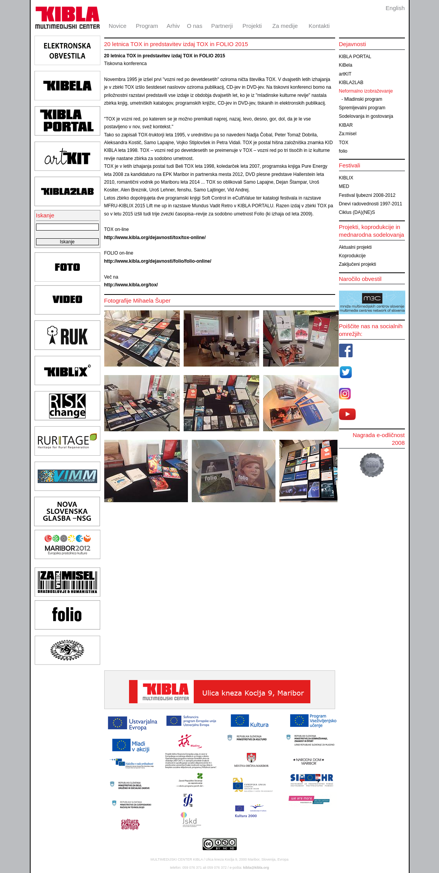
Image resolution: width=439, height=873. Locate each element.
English (395, 8)
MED (344, 186)
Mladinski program (363, 99)
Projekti (252, 25)
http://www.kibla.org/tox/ (131, 285)
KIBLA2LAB (351, 82)
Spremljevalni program (362, 107)
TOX (343, 142)
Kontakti (319, 25)
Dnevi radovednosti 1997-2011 (370, 204)
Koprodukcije (352, 255)
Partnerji (222, 25)
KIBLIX (346, 178)
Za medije (285, 25)
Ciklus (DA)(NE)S (357, 212)
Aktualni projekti (355, 247)
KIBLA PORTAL (355, 56)
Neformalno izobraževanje (366, 91)
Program (147, 25)
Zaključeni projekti (357, 264)
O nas (194, 25)
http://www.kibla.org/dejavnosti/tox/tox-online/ (155, 237)
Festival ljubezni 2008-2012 (367, 195)
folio (343, 151)
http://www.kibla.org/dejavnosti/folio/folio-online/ (158, 261)
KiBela (346, 65)
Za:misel (347, 133)
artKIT (345, 74)
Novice (117, 25)
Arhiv (173, 25)
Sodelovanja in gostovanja (366, 116)
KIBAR (346, 125)
